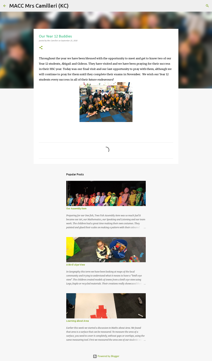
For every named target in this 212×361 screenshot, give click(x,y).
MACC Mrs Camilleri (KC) (39, 6)
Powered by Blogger (106, 356)
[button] (41, 48)
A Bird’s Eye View (75, 264)
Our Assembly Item (76, 208)
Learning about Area (77, 321)
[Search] (73, 6)
